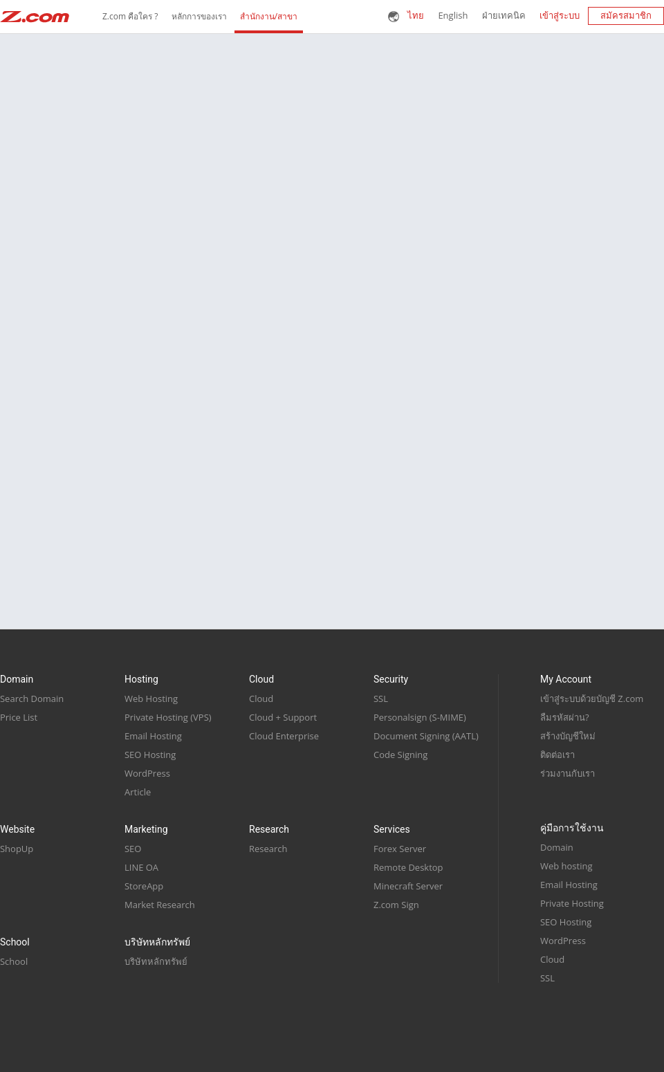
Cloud (261, 698)
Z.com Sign (396, 904)
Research (268, 848)
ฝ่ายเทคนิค (504, 15)
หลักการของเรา (199, 16)
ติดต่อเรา (557, 754)
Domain (556, 847)
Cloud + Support (283, 717)
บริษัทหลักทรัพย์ (155, 961)
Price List (18, 717)
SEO (132, 848)
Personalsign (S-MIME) (420, 717)
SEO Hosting (150, 754)
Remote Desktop (408, 867)
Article (137, 792)
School (14, 961)
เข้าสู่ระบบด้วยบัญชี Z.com (591, 698)
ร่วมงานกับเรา (567, 773)
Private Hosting (572, 903)
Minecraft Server (408, 886)
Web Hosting (151, 698)
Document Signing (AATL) (426, 736)
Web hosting (566, 866)
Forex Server (400, 848)
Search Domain (32, 698)
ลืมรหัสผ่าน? (564, 717)
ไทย (415, 15)
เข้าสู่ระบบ (560, 15)
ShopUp (16, 848)
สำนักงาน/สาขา (268, 16)
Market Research (159, 904)
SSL (381, 698)
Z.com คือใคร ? (130, 16)
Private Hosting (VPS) (168, 717)
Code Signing (400, 754)
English (453, 15)
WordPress (147, 773)
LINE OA (141, 867)
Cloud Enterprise (284, 736)
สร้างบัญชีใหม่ (568, 736)
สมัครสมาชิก (626, 15)
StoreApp (143, 886)
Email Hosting (153, 736)
